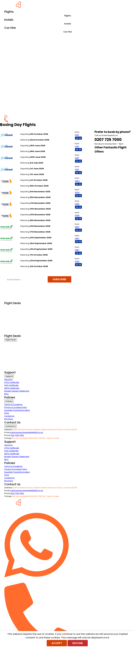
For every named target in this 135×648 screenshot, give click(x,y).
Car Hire (67, 31)
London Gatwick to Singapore (34, 177)
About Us (8, 379)
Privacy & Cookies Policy (15, 407)
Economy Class (11, 317)
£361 (77, 135)
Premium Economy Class (16, 314)
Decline (77, 643)
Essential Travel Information (17, 410)
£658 (77, 215)
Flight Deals (10, 339)
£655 (77, 204)
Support (9, 376)
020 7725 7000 (17, 435)
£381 (77, 158)
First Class (9, 310)
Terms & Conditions (13, 404)
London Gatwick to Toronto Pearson (37, 131)
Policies (9, 401)
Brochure (8, 419)
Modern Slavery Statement (16, 391)
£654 (77, 181)
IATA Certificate (11, 385)
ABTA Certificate (11, 388)
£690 (77, 261)
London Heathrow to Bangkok (34, 223)
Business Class (11, 307)
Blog (6, 394)
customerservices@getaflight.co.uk (26, 432)
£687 (77, 227)
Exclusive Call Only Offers (15, 328)
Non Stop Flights (11, 324)
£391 (77, 169)
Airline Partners (11, 332)
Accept (57, 643)
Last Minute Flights (12, 321)
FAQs (6, 413)
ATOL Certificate (11, 382)
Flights (67, 15)
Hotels (67, 23)
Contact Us (9, 416)
